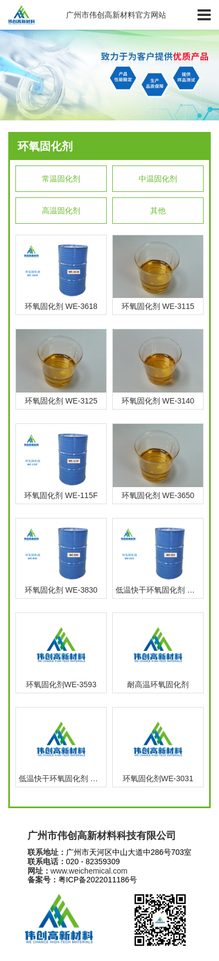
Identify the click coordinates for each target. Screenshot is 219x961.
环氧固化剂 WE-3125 (61, 400)
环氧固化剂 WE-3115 (158, 306)
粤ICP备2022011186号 (97, 879)
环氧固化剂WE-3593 (61, 684)
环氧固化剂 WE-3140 (158, 400)
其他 (158, 210)
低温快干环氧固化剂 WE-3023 (159, 590)
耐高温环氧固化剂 (158, 684)
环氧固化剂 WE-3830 (61, 590)
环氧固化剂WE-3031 (158, 778)
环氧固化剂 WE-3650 (158, 495)
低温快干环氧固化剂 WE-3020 (62, 778)
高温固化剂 (61, 210)
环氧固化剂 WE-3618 (61, 306)
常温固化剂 (61, 178)
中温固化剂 (158, 178)
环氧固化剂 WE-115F (60, 495)
